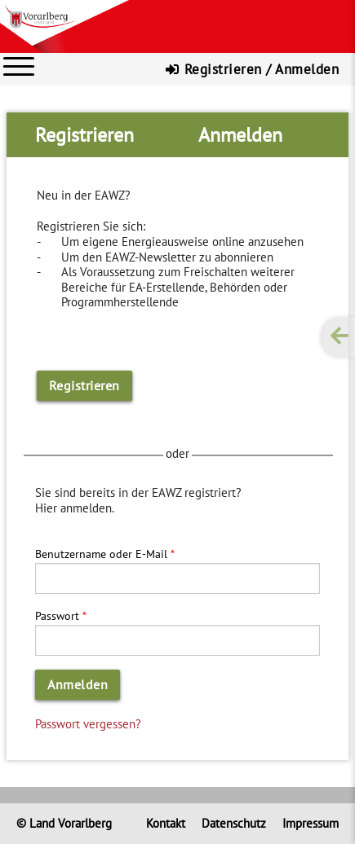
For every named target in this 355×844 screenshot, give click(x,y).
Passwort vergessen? (88, 723)
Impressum (310, 823)
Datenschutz (234, 823)
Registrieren (84, 385)
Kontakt (165, 823)
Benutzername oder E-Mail (101, 553)
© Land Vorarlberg (64, 823)
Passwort (57, 615)
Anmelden (77, 684)
